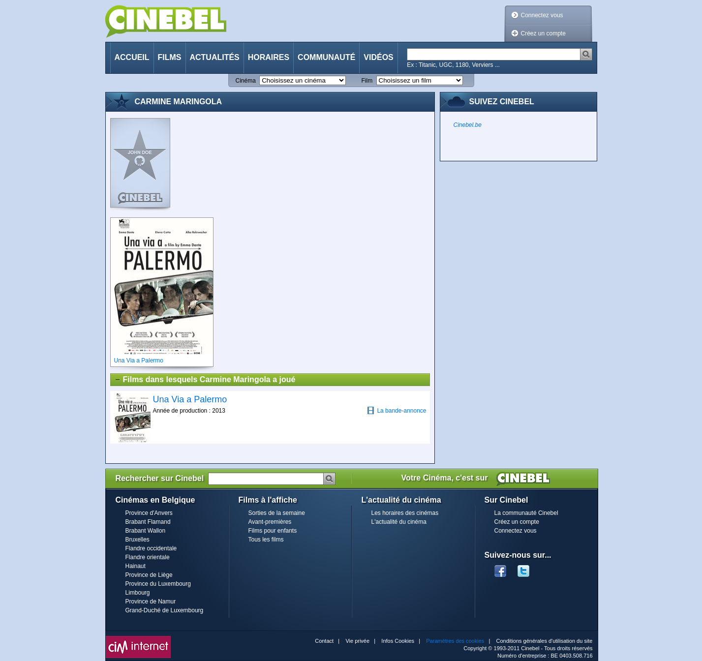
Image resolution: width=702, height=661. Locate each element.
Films (170, 57)
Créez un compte (543, 33)
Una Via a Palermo (190, 399)
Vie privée (357, 641)
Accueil (132, 57)
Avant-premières (270, 521)
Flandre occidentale (151, 548)
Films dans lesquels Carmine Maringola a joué (205, 380)
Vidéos (378, 57)
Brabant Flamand (148, 521)
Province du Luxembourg (158, 583)
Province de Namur (150, 601)
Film (367, 80)
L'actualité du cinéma (399, 521)
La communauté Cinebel (526, 513)
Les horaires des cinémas (405, 513)
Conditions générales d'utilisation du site (544, 641)
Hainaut (135, 566)
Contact (324, 641)
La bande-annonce (396, 410)
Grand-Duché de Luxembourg (164, 610)
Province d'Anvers (149, 513)
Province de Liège (149, 574)
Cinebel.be (468, 124)
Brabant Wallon (145, 530)
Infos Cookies (397, 641)
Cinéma (246, 80)
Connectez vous (542, 15)
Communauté (326, 57)
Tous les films (266, 539)
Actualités (215, 57)
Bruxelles (137, 539)
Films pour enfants (272, 530)
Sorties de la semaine (276, 513)
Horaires (268, 57)
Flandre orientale (147, 557)
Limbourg (137, 592)
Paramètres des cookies (455, 641)
